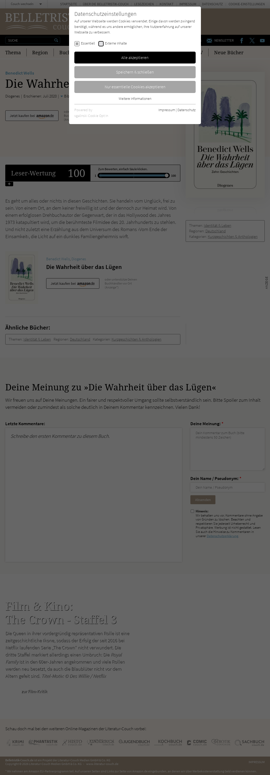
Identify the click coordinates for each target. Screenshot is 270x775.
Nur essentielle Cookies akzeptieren (135, 86)
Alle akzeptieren (135, 57)
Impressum (166, 109)
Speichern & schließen (135, 72)
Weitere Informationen (135, 98)
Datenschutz (186, 109)
